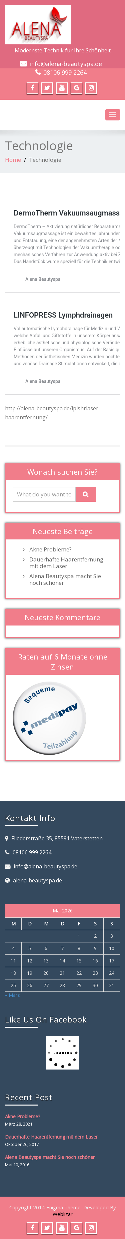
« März (12, 995)
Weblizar (63, 1214)
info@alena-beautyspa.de (65, 64)
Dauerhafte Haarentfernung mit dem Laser (66, 562)
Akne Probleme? (50, 549)
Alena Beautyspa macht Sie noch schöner (65, 579)
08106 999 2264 (65, 72)
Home (13, 159)
